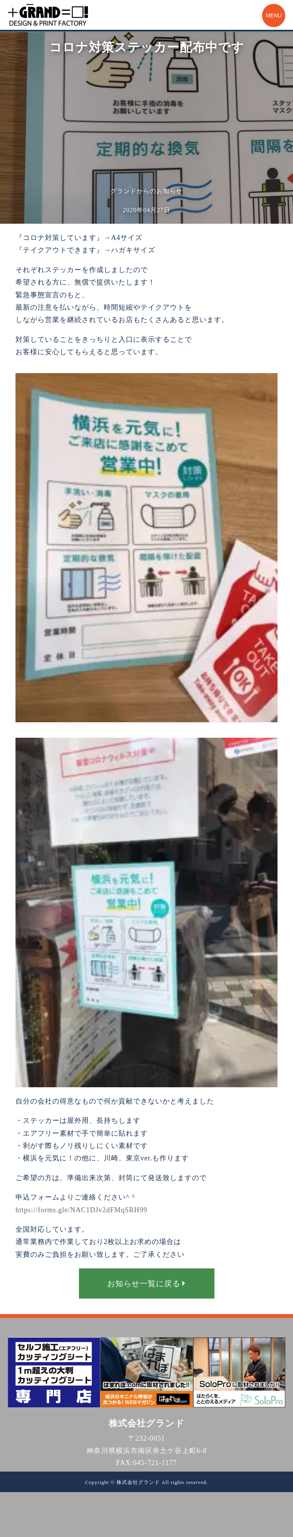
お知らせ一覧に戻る (146, 1283)
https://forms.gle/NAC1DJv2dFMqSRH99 (81, 1210)
